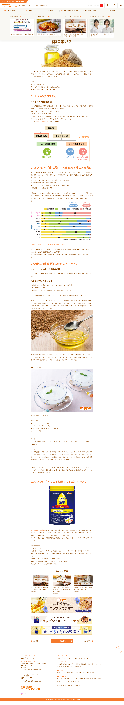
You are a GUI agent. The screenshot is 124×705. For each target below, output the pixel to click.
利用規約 (73, 699)
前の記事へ (36, 641)
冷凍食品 (77, 664)
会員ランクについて (63, 681)
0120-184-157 (26, 678)
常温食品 (83, 664)
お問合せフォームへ (28, 658)
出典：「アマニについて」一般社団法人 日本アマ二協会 (48, 244)
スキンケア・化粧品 (63, 666)
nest (58, 658)
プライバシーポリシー (47, 699)
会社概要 (79, 699)
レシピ (63, 672)
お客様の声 (43, 5)
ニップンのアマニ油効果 (38, 530)
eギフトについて (76, 681)
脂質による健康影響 (42, 121)
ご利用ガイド (23, 5)
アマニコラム (70, 672)
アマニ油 (74, 658)
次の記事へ (87, 641)
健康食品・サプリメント (95, 664)
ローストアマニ (83, 658)
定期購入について (97, 678)
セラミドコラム (80, 672)
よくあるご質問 (33, 5)
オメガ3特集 (90, 672)
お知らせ (60, 678)
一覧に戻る (62, 641)
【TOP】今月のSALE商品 (65, 664)
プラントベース (66, 658)
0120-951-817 (26, 665)
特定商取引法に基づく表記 (62, 699)
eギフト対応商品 (76, 666)
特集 (58, 672)
